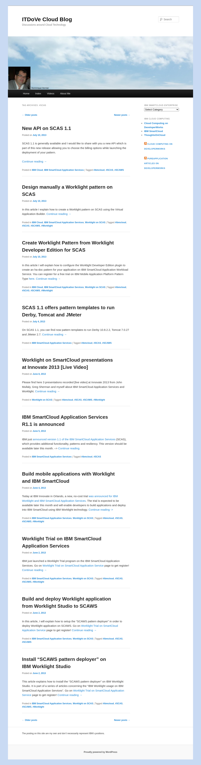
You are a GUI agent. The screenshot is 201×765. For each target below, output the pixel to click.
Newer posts (122, 115)
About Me (65, 93)
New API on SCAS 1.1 (46, 128)
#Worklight (47, 225)
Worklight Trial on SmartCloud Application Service (73, 565)
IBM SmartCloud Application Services (64, 170)
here (31, 278)
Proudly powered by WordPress (100, 752)
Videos (50, 93)
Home (26, 93)
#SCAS (109, 170)
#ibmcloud (99, 170)
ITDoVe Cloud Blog (47, 19)
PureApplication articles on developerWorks (156, 163)
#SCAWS (119, 170)
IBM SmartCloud (153, 131)
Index (38, 93)
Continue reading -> (101, 509)
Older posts (29, 115)
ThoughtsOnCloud (154, 135)
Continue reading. (69, 448)
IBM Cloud (37, 170)
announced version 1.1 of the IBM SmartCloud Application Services (74, 439)
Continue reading (34, 161)
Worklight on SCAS (95, 222)
